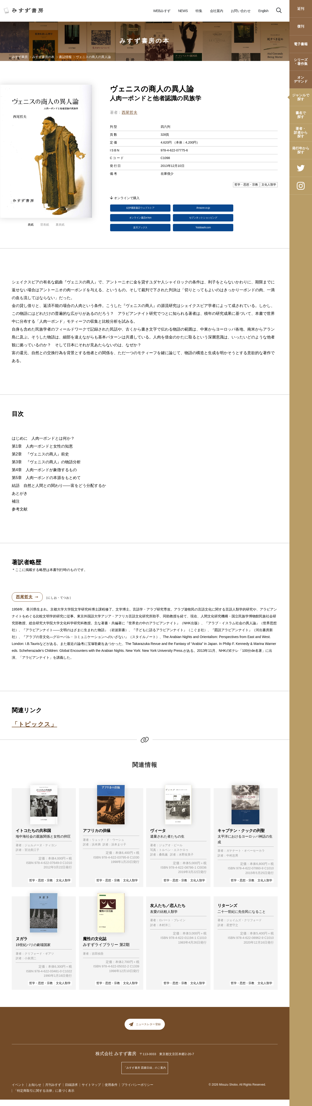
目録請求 (71, 1091)
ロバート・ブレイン (172, 927)
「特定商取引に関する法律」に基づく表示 (44, 1097)
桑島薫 (163, 860)
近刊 (300, 9)
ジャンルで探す (300, 97)
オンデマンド (301, 79)
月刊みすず (53, 1091)
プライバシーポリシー (137, 1091)
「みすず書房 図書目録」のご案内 (145, 1076)
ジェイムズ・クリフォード (244, 927)
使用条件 (111, 1091)
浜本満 (96, 850)
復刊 (300, 26)
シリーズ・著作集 (301, 61)
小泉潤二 (30, 964)
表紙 (31, 224)
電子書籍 (301, 44)
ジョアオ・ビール (170, 851)
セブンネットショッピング (203, 221)
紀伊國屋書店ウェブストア (140, 209)
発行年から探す (300, 150)
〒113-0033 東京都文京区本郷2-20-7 (167, 1064)
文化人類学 (63, 886)
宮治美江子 (32, 856)
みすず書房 (20, 56)
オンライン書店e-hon (140, 221)
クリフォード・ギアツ (39, 959)
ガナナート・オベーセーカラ (245, 857)
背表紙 (44, 224)
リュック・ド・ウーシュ (108, 845)
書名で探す (301, 114)
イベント (18, 1091)
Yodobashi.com (203, 233)
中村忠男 (232, 861)
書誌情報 (65, 56)
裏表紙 (60, 224)
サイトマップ (91, 1091)
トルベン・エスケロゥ (173, 856)
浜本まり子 (118, 850)
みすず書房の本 (144, 41)
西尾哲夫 (129, 112)
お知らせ (34, 1091)
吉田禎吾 (98, 959)
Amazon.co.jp (203, 209)
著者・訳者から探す (301, 132)
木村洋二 (165, 932)
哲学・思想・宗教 (41, 886)
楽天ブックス (140, 233)
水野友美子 (186, 860)
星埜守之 (232, 932)
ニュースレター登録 (144, 1032)
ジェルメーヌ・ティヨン (41, 851)
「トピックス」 (34, 730)
